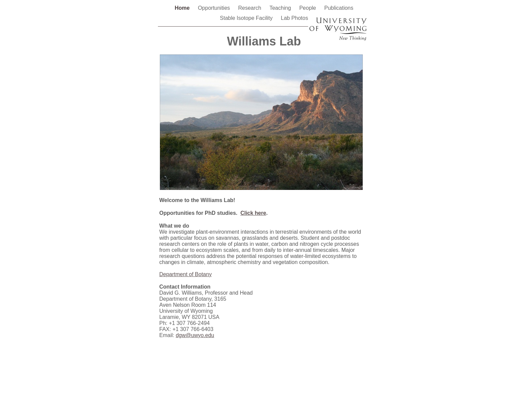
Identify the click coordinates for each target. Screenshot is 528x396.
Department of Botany (185, 274)
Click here (253, 213)
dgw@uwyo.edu (195, 335)
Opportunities (215, 8)
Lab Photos (294, 18)
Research (250, 8)
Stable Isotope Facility (247, 18)
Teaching (281, 8)
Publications (338, 8)
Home (183, 8)
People (308, 8)
